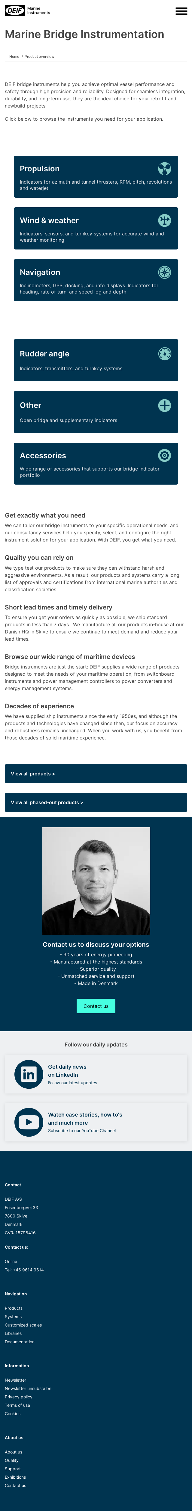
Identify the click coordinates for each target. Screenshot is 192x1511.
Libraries (13, 1333)
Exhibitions (15, 1477)
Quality (12, 1460)
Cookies (12, 1413)
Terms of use (17, 1405)
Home (14, 56)
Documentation (20, 1341)
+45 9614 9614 (28, 1269)
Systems (13, 1316)
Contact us (96, 1006)
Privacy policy (18, 1396)
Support (13, 1468)
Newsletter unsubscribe (28, 1388)
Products (14, 1308)
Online (11, 1261)
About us (13, 1451)
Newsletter (15, 1380)
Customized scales (23, 1324)
